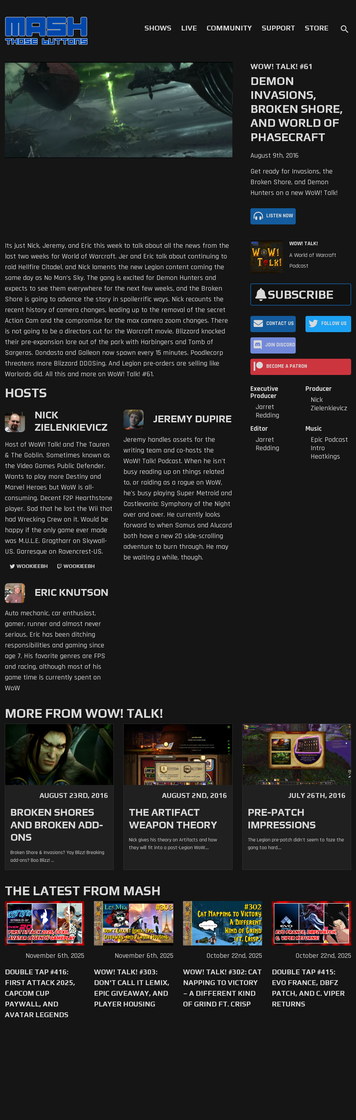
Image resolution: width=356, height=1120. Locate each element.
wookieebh (79, 566)
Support (278, 28)
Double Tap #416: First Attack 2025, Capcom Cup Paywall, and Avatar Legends (40, 993)
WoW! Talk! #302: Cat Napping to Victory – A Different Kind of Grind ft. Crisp (222, 988)
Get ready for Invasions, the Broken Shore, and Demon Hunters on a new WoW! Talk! (294, 182)
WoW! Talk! (303, 244)
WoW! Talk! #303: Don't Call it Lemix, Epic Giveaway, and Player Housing (131, 988)
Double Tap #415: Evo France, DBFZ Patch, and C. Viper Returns (308, 988)
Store (316, 28)
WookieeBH (32, 566)
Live (189, 28)
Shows (157, 28)
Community (229, 28)
